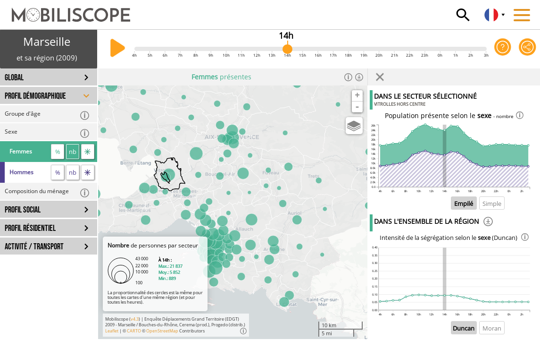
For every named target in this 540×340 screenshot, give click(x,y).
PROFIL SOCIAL (23, 210)
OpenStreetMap (162, 331)
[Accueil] (65, 10)
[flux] (87, 151)
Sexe (47, 133)
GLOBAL (14, 78)
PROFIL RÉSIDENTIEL (30, 228)
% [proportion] (57, 151)
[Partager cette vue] (527, 48)
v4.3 (135, 319)
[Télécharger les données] (359, 76)
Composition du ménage (47, 192)
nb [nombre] (72, 151)
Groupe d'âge (47, 115)
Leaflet (111, 331)
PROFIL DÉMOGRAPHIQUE (35, 96)
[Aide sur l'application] (502, 48)
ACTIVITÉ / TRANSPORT (34, 247)
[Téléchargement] (488, 223)
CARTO (134, 331)
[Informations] (348, 76)
